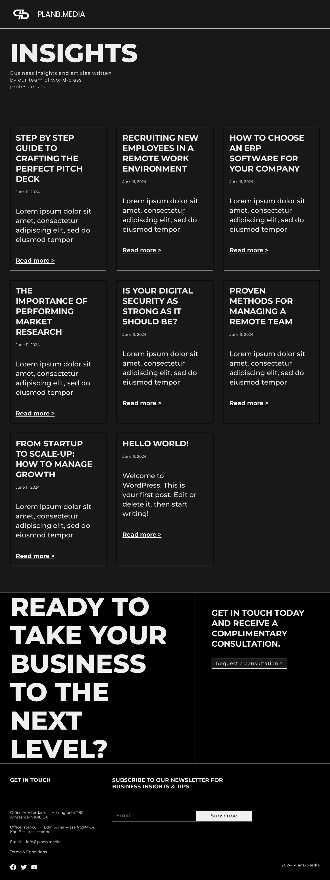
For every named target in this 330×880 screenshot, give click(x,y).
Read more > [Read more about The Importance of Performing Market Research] (35, 413)
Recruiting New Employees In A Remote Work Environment (160, 153)
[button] (249, 664)
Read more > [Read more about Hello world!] (141, 534)
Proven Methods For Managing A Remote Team (261, 306)
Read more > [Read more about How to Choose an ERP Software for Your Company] (248, 250)
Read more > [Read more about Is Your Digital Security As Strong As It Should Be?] (141, 403)
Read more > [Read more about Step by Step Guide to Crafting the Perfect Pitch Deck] (35, 260)
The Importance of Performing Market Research (52, 311)
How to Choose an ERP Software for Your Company (266, 153)
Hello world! (155, 444)
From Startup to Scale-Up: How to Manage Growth (54, 459)
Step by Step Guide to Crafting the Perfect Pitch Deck (49, 158)
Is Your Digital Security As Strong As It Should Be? (157, 306)
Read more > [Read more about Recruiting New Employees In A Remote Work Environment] (141, 250)
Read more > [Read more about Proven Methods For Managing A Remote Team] (248, 403)
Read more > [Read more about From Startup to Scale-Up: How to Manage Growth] (35, 556)
